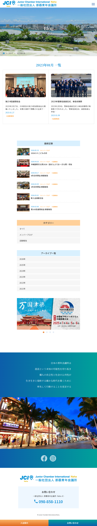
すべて (22, 228)
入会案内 (24, 523)
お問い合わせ (72, 523)
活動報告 (23, 240)
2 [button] (47, 332)
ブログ (10, 53)
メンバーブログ (26, 234)
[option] (48, 314)
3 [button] (50, 332)
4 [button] (53, 332)
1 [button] (43, 332)
